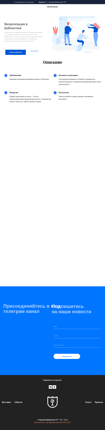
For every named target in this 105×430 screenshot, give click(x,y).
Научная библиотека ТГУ (57, 2)
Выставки (6, 402)
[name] (77, 326)
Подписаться (67, 356)
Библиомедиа (52, 7)
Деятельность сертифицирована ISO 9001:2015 (52, 422)
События (18, 402)
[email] (77, 335)
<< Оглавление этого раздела (24, 2)
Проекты (42, 2)
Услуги (88, 402)
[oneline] (77, 345)
